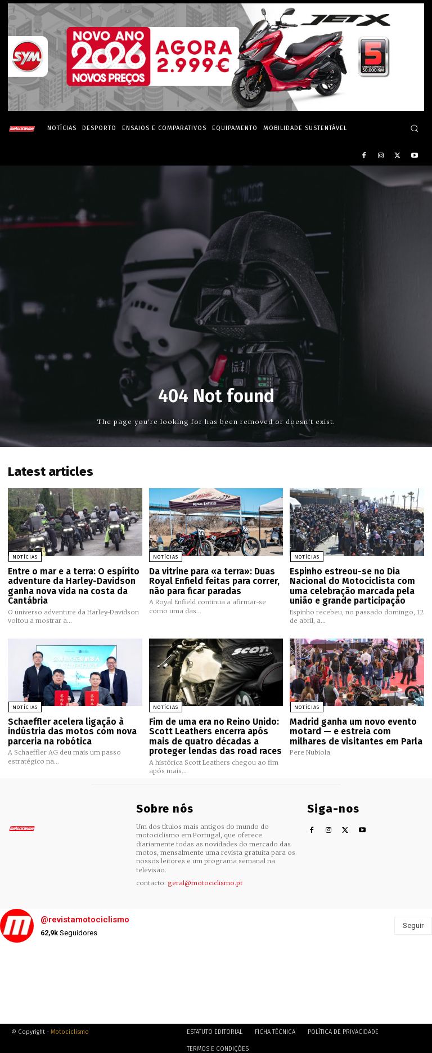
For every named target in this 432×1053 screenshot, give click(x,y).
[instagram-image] (36, 983)
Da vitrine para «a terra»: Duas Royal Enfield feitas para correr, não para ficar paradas (213, 579)
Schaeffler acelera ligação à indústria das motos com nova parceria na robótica (70, 728)
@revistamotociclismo (84, 915)
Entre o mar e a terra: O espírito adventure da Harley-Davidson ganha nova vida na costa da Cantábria (72, 584)
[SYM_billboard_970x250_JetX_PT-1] (216, 108)
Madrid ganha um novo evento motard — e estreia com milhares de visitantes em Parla (353, 728)
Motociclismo (70, 1027)
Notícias (24, 556)
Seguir (413, 921)
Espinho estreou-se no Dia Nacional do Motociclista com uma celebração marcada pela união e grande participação (351, 584)
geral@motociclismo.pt (205, 878)
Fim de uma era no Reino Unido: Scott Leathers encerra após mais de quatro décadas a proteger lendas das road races (213, 733)
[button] (414, 128)
